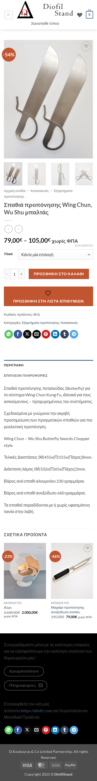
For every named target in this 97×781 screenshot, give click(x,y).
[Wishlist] (79, 15)
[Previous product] (18, 229)
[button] (8, 15)
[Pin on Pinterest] (46, 334)
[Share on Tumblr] (64, 334)
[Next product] (8, 229)
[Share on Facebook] (18, 334)
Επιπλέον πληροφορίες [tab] (26, 375)
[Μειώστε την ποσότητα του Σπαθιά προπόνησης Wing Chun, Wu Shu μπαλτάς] (7, 274)
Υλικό (8, 254)
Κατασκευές (40, 191)
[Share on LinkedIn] (55, 334)
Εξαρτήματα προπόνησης (40, 323)
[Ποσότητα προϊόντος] (14, 274)
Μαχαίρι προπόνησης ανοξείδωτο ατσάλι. (67, 609)
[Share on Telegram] (74, 334)
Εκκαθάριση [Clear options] (84, 245)
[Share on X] (27, 334)
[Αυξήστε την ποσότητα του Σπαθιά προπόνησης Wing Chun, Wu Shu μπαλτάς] (21, 274)
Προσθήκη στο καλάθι (59, 273)
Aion (8, 608)
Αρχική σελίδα (15, 191)
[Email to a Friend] (36, 334)
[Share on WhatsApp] (8, 334)
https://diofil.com (36, 710)
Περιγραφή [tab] (14, 365)
